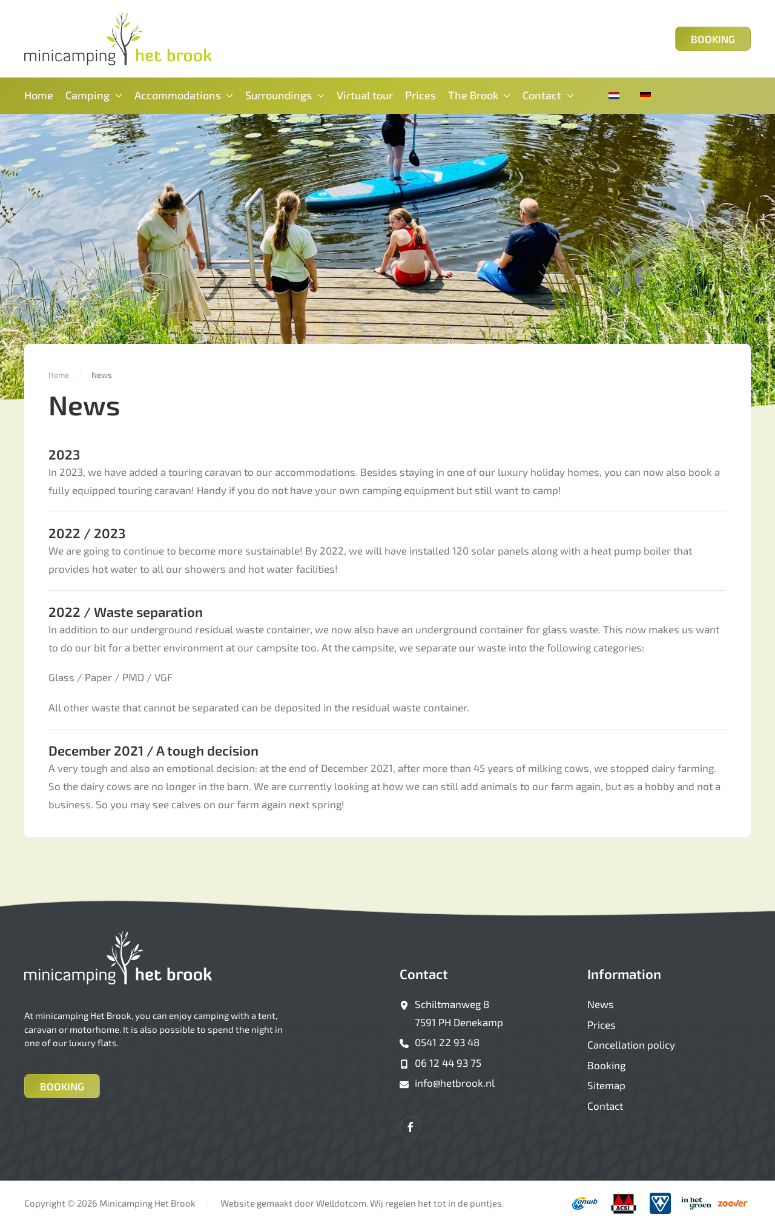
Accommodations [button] (184, 95)
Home (38, 95)
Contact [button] (548, 95)
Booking (713, 39)
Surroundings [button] (285, 95)
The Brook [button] (479, 95)
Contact (424, 973)
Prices (420, 95)
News (600, 1004)
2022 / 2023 (86, 533)
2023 (64, 454)
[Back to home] (118, 38)
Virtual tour (365, 95)
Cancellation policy (631, 1044)
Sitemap (606, 1085)
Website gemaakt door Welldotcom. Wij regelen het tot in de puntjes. (362, 1203)
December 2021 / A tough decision (153, 750)
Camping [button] (93, 95)
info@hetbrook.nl (455, 1082)
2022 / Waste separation (125, 611)
